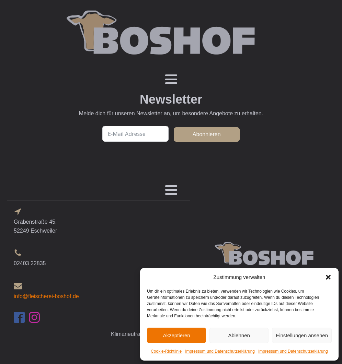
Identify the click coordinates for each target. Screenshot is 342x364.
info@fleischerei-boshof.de (46, 296)
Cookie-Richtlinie (166, 351)
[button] (328, 277)
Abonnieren (207, 134)
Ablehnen (239, 335)
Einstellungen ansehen (302, 335)
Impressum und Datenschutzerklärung (220, 351)
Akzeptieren (176, 335)
